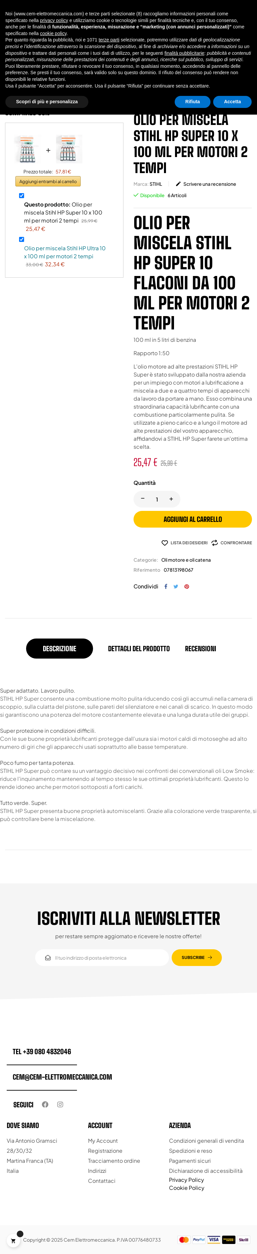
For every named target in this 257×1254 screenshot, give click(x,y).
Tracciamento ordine (114, 1160)
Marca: (141, 184)
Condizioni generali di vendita (206, 1140)
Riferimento (147, 570)
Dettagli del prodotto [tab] (139, 649)
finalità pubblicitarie (184, 53)
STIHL (156, 184)
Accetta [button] (232, 101)
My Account (103, 1140)
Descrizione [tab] (59, 649)
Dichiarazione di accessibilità (206, 1170)
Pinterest (186, 586)
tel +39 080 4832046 (42, 1052)
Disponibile (152, 195)
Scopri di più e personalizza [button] (47, 101)
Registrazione (105, 1150)
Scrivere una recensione (205, 184)
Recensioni (200, 649)
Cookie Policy (186, 1187)
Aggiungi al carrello (193, 519)
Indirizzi (97, 1170)
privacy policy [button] (54, 20)
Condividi (165, 586)
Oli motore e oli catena (186, 560)
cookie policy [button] (53, 33)
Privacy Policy (186, 1179)
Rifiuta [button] (192, 101)
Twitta (175, 586)
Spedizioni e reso (190, 1150)
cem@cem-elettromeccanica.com (62, 1077)
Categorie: (146, 560)
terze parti (109, 39)
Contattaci (101, 1180)
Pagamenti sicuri (190, 1160)
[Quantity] (157, 499)
